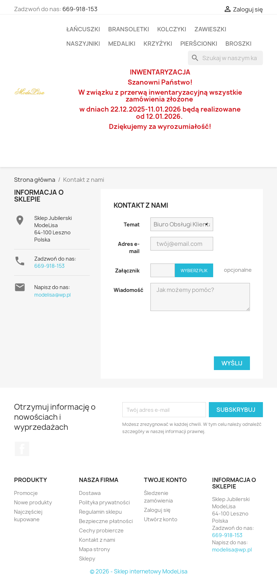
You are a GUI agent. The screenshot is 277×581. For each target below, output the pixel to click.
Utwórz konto (160, 519)
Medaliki (121, 44)
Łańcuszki (83, 29)
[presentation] (195, 337)
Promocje (26, 493)
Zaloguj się (157, 509)
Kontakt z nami (97, 539)
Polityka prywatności (104, 502)
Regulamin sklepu (100, 511)
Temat (132, 224)
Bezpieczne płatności (106, 521)
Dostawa (90, 493)
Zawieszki (210, 29)
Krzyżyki (158, 44)
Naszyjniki (83, 44)
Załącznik (127, 270)
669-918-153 (79, 9)
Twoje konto (165, 480)
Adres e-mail (129, 247)
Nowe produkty (33, 502)
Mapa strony (94, 549)
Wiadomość (128, 290)
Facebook (22, 449)
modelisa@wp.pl (52, 295)
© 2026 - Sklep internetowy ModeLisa (139, 571)
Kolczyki (171, 29)
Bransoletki (128, 29)
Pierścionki (198, 44)
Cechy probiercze (101, 530)
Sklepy (87, 558)
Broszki (238, 44)
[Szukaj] (225, 58)
